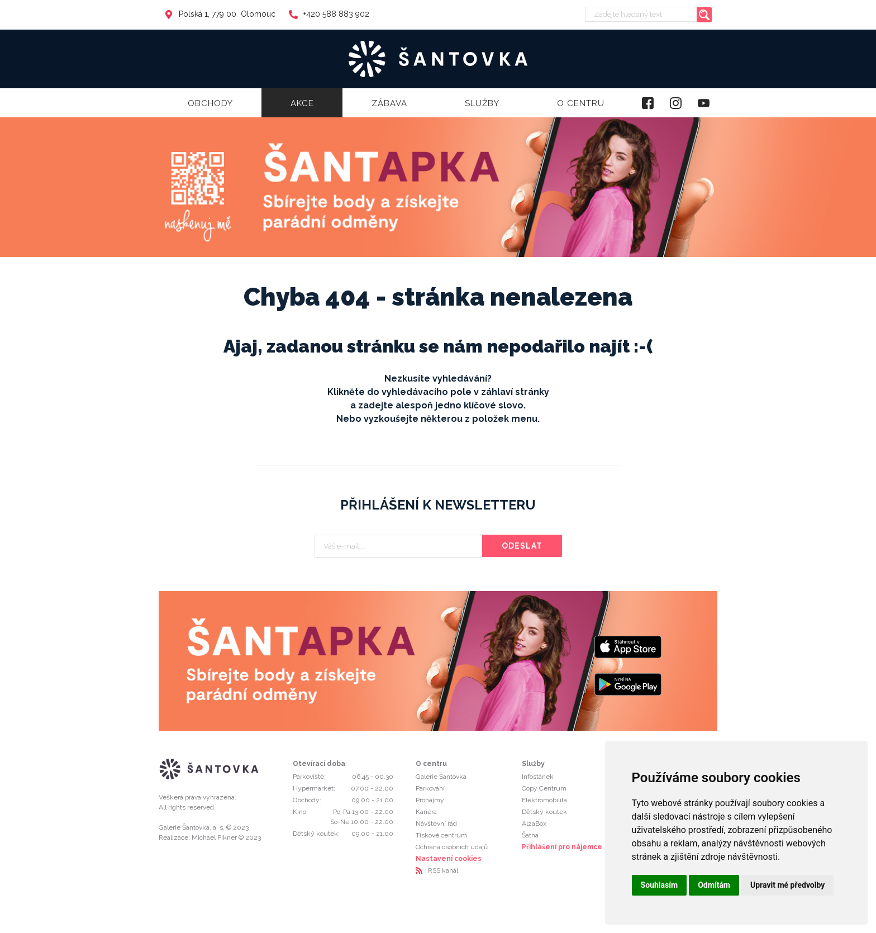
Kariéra (426, 812)
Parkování (430, 788)
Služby (482, 103)
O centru (580, 103)
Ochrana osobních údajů (452, 847)
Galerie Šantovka (441, 776)
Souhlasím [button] (659, 884)
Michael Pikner (214, 837)
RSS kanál (443, 870)
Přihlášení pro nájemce (562, 847)
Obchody (210, 103)
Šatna (530, 835)
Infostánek (538, 776)
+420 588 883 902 (329, 13)
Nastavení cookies (449, 859)
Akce (302, 103)
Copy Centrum (544, 788)
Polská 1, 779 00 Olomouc (219, 13)
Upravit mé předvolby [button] (787, 884)
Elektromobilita (544, 800)
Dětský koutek (544, 812)
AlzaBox (534, 823)
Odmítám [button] (714, 884)
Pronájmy (430, 800)
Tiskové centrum (441, 835)
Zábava (389, 103)
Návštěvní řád (436, 823)
